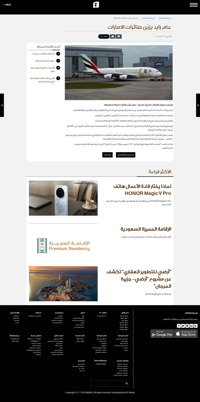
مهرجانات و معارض (56, 352)
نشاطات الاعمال (122, 364)
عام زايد (107, 155)
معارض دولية (36, 336)
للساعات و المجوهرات (33, 350)
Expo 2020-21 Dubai (34, 339)
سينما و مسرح (58, 350)
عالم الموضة (123, 336)
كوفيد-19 (103, 313)
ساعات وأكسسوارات (121, 345)
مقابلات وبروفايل (100, 352)
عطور (126, 350)
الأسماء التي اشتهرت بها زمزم (45, 69)
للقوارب (38, 354)
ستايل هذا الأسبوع (122, 339)
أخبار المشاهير (58, 339)
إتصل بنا (81, 368)
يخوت (17, 322)
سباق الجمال (124, 327)
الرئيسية (81, 361)
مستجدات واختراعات (34, 316)
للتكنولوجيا (37, 352)
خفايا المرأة (59, 345)
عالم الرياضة (102, 336)
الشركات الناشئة (57, 320)
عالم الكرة (102, 341)
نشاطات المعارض (122, 373)
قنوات (7, 4)
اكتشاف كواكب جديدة (46, 54)
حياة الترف (16, 318)
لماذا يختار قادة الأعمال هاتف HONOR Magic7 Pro (142, 190)
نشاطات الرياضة (122, 368)
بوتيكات (16, 316)
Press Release (100, 361)
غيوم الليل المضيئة (47, 61)
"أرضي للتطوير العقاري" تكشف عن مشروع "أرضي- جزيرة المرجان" (138, 279)
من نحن (81, 370)
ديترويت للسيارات (35, 348)
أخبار (83, 316)
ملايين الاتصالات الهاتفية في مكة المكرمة (45, 79)
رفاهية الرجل (15, 313)
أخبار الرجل (59, 343)
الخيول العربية (101, 339)
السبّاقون (124, 313)
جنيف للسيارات (36, 343)
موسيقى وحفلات (57, 354)
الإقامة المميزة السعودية (145, 229)
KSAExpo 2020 (36, 341)
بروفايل (60, 316)
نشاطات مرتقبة (122, 361)
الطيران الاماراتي (126, 155)
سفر (61, 348)
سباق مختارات (123, 329)
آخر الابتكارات (58, 318)
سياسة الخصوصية (78, 366)
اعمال (82, 313)
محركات (38, 313)
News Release (101, 364)
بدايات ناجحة (80, 325)
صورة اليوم (15, 341)
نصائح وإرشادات (79, 327)
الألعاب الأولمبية (100, 350)
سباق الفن (124, 320)
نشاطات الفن (123, 370)
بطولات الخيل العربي (120, 375)
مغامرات (103, 345)
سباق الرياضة (123, 322)
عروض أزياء (124, 341)
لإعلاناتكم (81, 364)
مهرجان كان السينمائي (55, 341)
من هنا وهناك (165, 18)
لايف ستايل (58, 336)
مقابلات (16, 320)
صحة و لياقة (80, 339)
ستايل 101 (125, 348)
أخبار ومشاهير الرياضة (99, 348)
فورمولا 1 (103, 343)
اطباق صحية (80, 341)
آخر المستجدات (101, 316)
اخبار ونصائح (124, 343)
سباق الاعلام (124, 318)
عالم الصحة (80, 336)
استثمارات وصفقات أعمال (78, 321)
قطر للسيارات (36, 345)
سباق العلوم (124, 325)
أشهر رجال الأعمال (78, 318)
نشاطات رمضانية (122, 366)
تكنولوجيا (59, 313)
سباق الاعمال (124, 316)
